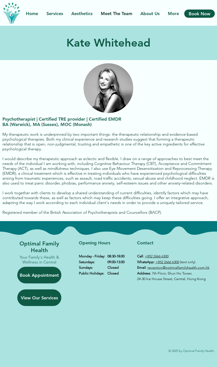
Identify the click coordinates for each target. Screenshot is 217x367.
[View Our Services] (39, 297)
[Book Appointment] (39, 275)
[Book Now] (199, 14)
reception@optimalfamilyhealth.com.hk (178, 267)
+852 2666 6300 (157, 256)
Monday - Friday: (92, 256)
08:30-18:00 (115, 256)
